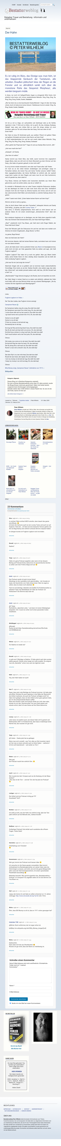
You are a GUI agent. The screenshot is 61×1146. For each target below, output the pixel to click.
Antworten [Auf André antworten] (11, 595)
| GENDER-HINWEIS (25, 1114)
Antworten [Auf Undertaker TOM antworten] (11, 932)
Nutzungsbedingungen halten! (23, 510)
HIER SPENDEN (17, 1074)
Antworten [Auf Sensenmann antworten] (11, 883)
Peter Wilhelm (18, 407)
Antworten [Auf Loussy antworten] (11, 727)
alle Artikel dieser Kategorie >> (15, 394)
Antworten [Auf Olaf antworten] (11, 900)
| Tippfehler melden (24, 400)
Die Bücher (25, 5)
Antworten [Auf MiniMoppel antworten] (11, 634)
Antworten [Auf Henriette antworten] (11, 851)
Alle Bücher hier (16, 1052)
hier (50, 415)
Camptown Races (10, 304)
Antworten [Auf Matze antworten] (11, 765)
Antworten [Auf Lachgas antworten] (11, 802)
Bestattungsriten (34, 5)
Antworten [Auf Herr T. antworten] (11, 709)
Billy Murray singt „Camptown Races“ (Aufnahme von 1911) (24, 368)
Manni (40, 247)
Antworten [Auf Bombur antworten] (11, 818)
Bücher (34, 413)
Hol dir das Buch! (16, 1049)
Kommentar (13, 967)
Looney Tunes (29, 207)
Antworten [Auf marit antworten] (11, 785)
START (14, 5)
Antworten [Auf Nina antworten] (11, 535)
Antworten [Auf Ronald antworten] (11, 550)
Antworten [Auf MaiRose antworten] (11, 835)
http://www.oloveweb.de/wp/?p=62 (27, 896)
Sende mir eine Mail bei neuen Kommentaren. (26, 1006)
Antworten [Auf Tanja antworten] (11, 568)
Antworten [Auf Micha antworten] (11, 914)
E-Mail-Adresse (14, 995)
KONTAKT (26, 1112)
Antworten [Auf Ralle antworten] (11, 681)
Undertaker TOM (13, 922)
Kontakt (19, 5)
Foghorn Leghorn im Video (13, 298)
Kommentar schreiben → (15, 509)
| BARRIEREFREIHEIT (36, 1112)
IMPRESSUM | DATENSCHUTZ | (13, 1112)
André (10, 576)
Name (11, 989)
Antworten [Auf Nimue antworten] (11, 648)
